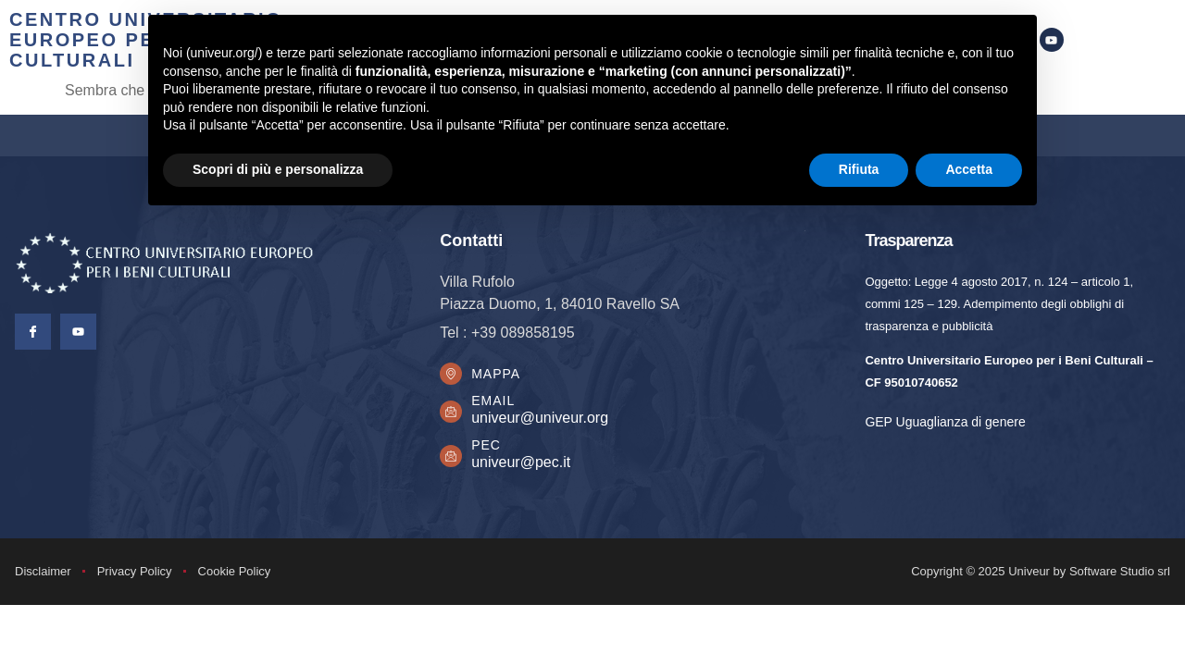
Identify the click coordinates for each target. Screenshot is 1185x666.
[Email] (454, 417)
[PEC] (454, 461)
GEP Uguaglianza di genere (945, 421)
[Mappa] (454, 376)
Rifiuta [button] (859, 169)
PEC (491, 450)
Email (498, 406)
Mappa (501, 376)
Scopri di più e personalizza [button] (278, 169)
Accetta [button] (968, 169)
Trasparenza (908, 240)
